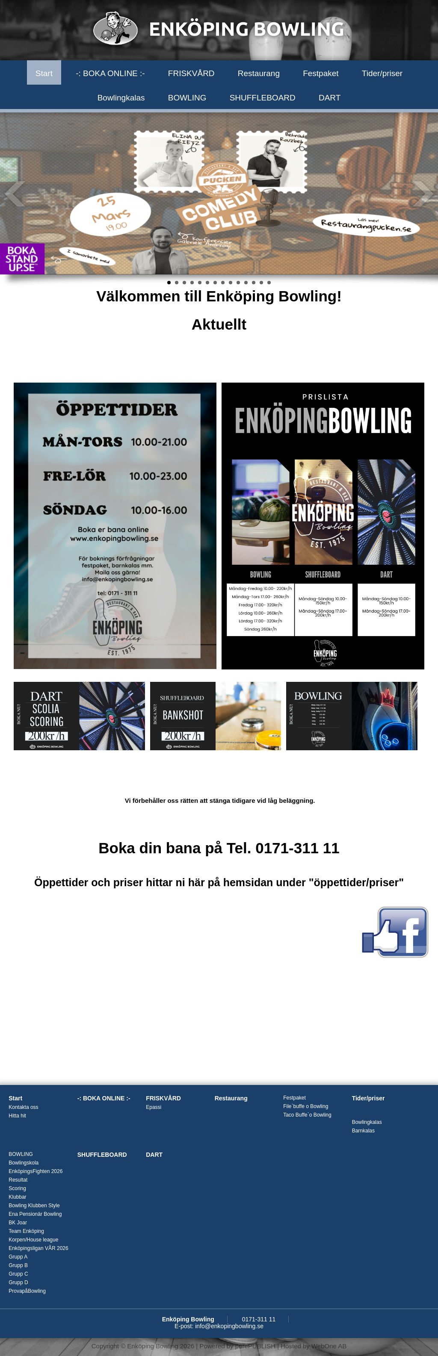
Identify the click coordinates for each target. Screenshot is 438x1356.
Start (44, 73)
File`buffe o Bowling (305, 1106)
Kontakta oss (23, 1107)
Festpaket (320, 73)
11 (246, 282)
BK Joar (18, 1223)
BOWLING (187, 97)
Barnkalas (363, 1131)
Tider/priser (382, 73)
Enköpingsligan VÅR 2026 (38, 1248)
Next (423, 193)
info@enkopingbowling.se (229, 1326)
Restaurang (259, 73)
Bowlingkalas (121, 97)
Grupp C (18, 1274)
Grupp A (18, 1257)
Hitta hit (17, 1116)
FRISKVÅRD (191, 73)
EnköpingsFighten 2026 (35, 1171)
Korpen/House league (33, 1240)
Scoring (17, 1188)
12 (253, 282)
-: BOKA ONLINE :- (110, 73)
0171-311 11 (259, 1319)
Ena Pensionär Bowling (35, 1214)
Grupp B (18, 1265)
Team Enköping (26, 1231)
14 (269, 282)
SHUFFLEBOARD (263, 97)
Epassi (153, 1107)
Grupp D (18, 1282)
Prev (15, 193)
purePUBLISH (255, 1346)
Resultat (18, 1180)
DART (329, 97)
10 (238, 282)
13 (261, 282)
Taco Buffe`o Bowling (307, 1115)
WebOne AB (328, 1346)
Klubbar (17, 1197)
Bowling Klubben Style (34, 1206)
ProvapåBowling (27, 1291)
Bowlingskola (23, 1163)
